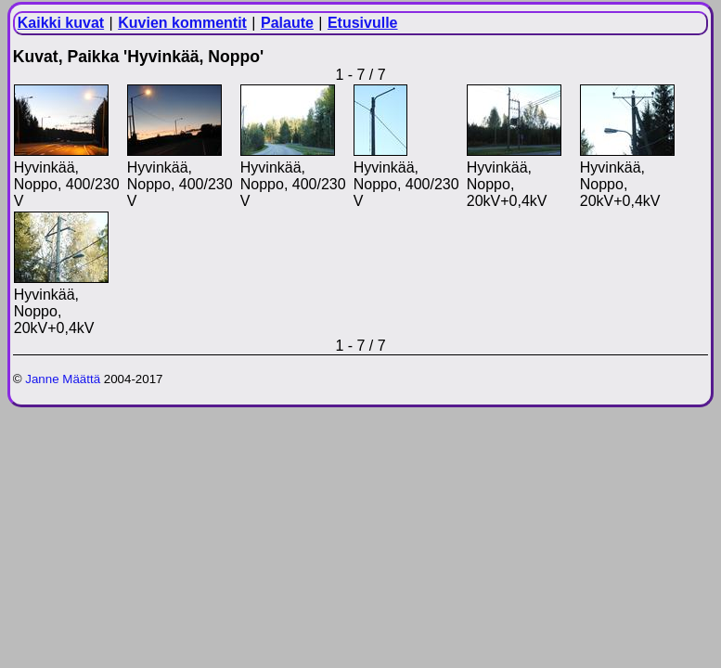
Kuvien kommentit (182, 23)
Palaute (287, 23)
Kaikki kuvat (61, 23)
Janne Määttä (62, 379)
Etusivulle (363, 23)
